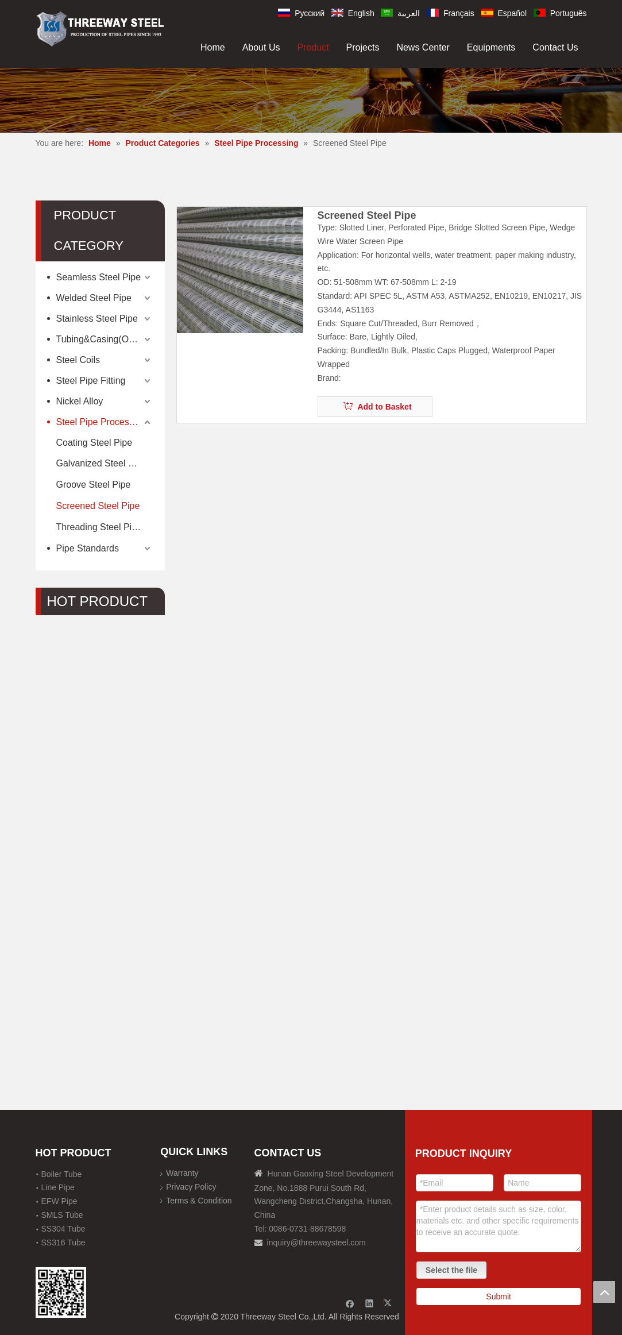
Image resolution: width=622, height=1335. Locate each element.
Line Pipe (58, 1187)
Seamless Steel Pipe (98, 277)
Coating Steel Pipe (94, 442)
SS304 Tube (63, 1228)
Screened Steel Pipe (98, 506)
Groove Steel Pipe (93, 484)
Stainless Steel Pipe (97, 318)
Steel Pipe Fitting (91, 380)
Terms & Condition (198, 1200)
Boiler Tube (61, 1174)
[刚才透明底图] (100, 28)
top (604, 1292)
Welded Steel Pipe (94, 298)
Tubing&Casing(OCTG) (104, 339)
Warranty (182, 1173)
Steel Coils (78, 360)
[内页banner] (311, 100)
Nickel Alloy (79, 401)
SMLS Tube (62, 1215)
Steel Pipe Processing (101, 422)
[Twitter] (389, 1303)
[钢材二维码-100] (61, 1292)
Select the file (451, 1270)
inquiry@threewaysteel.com (316, 1242)
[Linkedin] (369, 1303)
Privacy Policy (191, 1186)
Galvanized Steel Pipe (101, 463)
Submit (498, 1296)
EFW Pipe (59, 1201)
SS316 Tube (63, 1242)
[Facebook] (350, 1303)
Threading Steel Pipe (99, 527)
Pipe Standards (87, 548)
